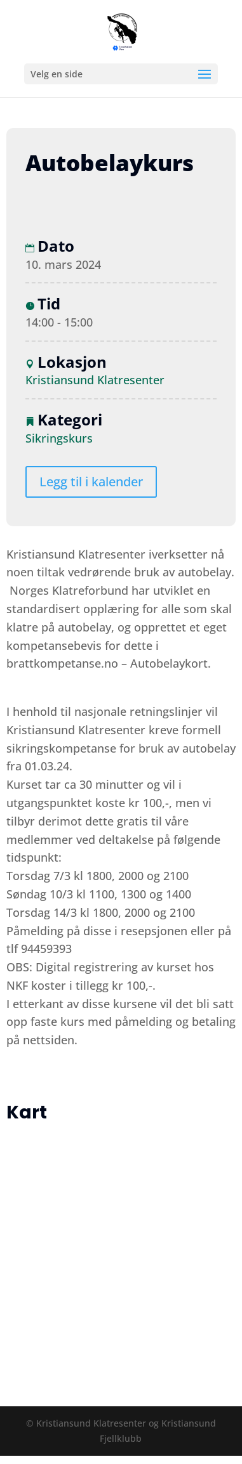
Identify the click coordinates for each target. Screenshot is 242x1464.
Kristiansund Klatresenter (95, 379)
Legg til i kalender (91, 481)
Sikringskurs (59, 438)
